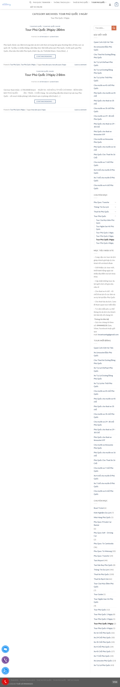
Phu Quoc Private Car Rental (103, 523)
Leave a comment (80, 65)
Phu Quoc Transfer (42, 2)
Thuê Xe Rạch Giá (101, 579)
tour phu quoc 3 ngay (59, 65)
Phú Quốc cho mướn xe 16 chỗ (105, 148)
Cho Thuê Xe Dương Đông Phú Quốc (105, 56)
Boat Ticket (99, 508)
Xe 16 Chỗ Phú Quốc (102, 633)
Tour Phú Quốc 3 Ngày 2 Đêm (45, 74)
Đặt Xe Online (36, 7)
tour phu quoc (47, 65)
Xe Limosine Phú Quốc (103, 660)
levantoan (54, 36)
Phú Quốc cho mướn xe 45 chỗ (105, 94)
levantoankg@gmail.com (108, 334)
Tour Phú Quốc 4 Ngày (105, 243)
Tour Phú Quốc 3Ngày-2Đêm (45, 29)
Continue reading (45, 56)
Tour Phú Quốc (98, 2)
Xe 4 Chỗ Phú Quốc (102, 647)
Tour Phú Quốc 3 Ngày (51, 26)
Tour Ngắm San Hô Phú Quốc (105, 227)
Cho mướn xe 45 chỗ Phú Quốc (104, 86)
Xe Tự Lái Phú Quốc (102, 665)
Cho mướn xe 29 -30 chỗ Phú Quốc (104, 117)
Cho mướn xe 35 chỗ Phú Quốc (104, 109)
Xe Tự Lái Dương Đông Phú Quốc (103, 71)
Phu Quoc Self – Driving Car (103, 534)
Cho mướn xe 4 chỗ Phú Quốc (103, 186)
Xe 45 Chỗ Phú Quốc (102, 651)
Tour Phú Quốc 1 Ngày (105, 233)
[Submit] (114, 28)
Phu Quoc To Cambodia (103, 543)
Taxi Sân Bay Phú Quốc (103, 565)
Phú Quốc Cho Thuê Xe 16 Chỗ (104, 156)
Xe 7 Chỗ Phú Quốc (102, 656)
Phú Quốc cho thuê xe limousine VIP (103, 133)
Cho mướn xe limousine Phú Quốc (103, 140)
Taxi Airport (99, 560)
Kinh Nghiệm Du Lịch (102, 512)
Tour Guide (98, 594)
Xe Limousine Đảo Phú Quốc (103, 48)
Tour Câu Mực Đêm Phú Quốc (105, 221)
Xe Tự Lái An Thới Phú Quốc (103, 79)
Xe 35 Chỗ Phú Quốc (102, 642)
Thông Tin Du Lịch (62, 2)
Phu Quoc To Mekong (103, 551)
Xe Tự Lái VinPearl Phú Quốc (103, 63)
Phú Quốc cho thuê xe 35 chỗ (104, 102)
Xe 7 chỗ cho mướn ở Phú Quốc (104, 179)
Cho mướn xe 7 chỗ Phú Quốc (103, 163)
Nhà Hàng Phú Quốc (102, 517)
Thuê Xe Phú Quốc (81, 2)
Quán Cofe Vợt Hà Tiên (103, 42)
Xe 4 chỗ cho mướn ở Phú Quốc (104, 171)
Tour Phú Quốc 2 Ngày (105, 236)
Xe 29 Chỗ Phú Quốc (102, 637)
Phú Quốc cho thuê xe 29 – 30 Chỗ (104, 125)
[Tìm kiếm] (30, 2)
